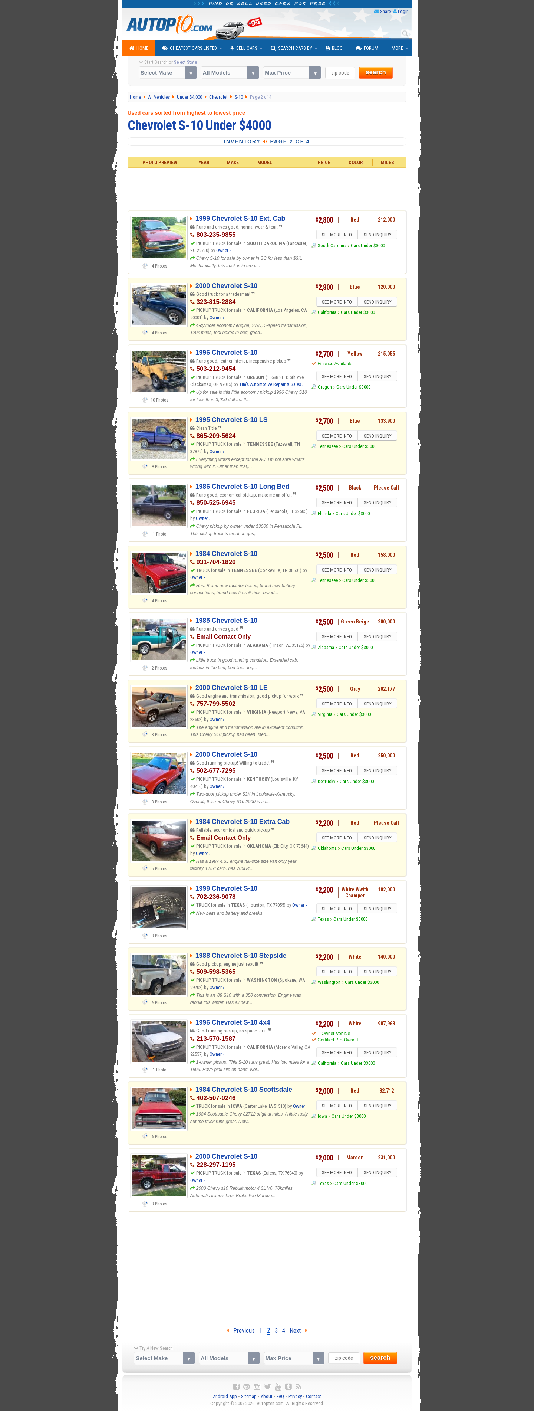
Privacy (295, 1396)
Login (403, 11)
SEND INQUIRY (378, 235)
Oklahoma (327, 849)
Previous (241, 1330)
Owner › (223, 250)
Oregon (325, 388)
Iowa (322, 1117)
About (267, 1396)
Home (138, 48)
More (397, 48)
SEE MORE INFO (336, 235)
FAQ (280, 1396)
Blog (334, 48)
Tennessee (328, 447)
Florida (324, 514)
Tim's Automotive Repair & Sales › (271, 384)
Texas (323, 920)
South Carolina (332, 246)
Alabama (326, 648)
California (327, 313)
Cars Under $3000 (368, 246)
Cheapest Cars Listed (189, 48)
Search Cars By (291, 48)
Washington (329, 983)
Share (385, 11)
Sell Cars (243, 48)
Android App (225, 1396)
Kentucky (326, 782)
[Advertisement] (267, 188)
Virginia (325, 715)
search (376, 72)
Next (298, 1330)
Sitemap (249, 1396)
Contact (313, 1396)
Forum (367, 48)
